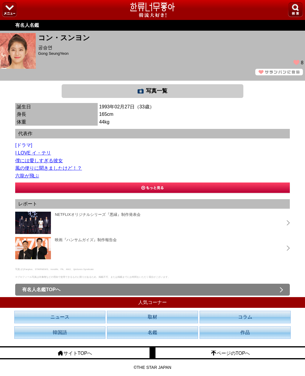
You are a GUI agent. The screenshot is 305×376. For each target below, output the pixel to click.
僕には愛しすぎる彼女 (39, 160)
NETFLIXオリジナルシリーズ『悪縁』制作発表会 (97, 214)
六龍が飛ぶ (27, 175)
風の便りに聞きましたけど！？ (48, 168)
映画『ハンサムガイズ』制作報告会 (86, 240)
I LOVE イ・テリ (33, 152)
